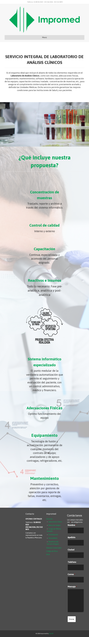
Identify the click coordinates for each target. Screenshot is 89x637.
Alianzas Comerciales (54, 548)
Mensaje (72, 586)
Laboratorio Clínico (55, 522)
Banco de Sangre (54, 525)
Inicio (48, 554)
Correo (71, 574)
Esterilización (53, 535)
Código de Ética (52, 551)
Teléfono (72, 562)
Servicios (49, 519)
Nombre (72, 525)
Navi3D (51, 633)
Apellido (71, 537)
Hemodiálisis (52, 538)
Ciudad (71, 550)
